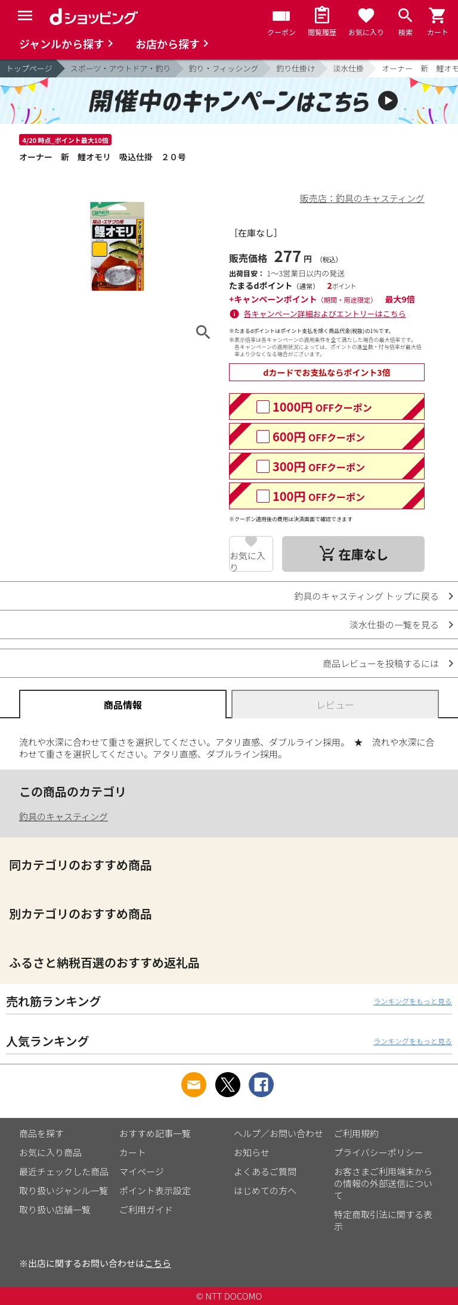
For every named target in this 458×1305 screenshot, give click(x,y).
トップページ (29, 68)
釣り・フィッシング (224, 68)
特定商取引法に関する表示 (383, 1220)
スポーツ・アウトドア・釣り (120, 68)
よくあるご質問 (265, 1171)
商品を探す (41, 1133)
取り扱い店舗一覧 (55, 1209)
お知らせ (252, 1152)
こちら (157, 1263)
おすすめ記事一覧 (155, 1133)
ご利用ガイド (146, 1209)
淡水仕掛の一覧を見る (394, 624)
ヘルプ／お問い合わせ (278, 1133)
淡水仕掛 (348, 68)
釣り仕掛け (295, 68)
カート (132, 1152)
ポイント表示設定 (155, 1190)
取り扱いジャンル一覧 (63, 1190)
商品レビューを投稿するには (381, 663)
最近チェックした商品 (64, 1171)
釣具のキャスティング (63, 816)
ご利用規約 (356, 1133)
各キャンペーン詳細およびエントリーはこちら (325, 313)
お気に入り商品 (50, 1152)
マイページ (141, 1171)
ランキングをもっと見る (412, 1001)
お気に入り (247, 560)
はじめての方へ (265, 1190)
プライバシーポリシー (378, 1152)
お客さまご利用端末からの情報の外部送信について (383, 1183)
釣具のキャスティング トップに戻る (367, 595)
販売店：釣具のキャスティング (362, 198)
